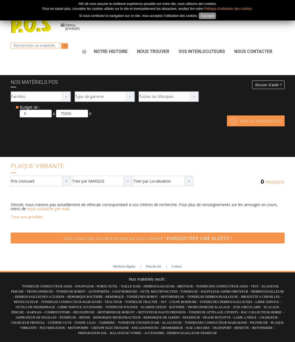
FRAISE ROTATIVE (217, 317)
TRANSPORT (222, 328)
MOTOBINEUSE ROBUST (116, 312)
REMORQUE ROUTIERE (85, 297)
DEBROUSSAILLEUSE (267, 291)
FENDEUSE (68, 317)
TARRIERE (107, 323)
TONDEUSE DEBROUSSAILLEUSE (212, 297)
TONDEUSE (190, 291)
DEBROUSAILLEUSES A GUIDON (40, 297)
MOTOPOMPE (78, 328)
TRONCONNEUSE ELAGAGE (208, 307)
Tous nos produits (27, 216)
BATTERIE (177, 307)
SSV (164, 302)
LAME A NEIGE (245, 317)
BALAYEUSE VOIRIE (125, 333)
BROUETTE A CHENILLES (260, 297)
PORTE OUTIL (107, 286)
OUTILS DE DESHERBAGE (35, 307)
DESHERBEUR (172, 328)
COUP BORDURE (125, 291)
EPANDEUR (191, 317)
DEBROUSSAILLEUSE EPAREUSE (192, 333)
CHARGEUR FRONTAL (28, 323)
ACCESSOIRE (154, 333)
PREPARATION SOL (92, 333)
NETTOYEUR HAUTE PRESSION (162, 312)
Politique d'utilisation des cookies (228, 9)
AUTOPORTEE (99, 291)
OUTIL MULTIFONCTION (158, 291)
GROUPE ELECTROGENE (110, 328)
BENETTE (242, 328)
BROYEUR (185, 286)
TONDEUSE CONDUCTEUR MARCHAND (71, 302)
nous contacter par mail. (48, 208)
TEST (255, 286)
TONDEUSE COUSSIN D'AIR (138, 323)
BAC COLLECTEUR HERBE (261, 312)
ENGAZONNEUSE (145, 328)
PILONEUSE (259, 323)
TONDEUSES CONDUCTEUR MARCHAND (216, 323)
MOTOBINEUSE (172, 297)
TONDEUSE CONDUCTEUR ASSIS (47, 286)
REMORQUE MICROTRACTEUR (117, 317)
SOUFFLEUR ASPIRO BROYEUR (224, 291)
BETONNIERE (262, 328)
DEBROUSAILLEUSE (159, 286)
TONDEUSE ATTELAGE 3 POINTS (213, 312)
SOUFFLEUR (84, 286)
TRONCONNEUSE (40, 291)
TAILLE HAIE (131, 286)
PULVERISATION (52, 328)
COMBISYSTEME (57, 312)
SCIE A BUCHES (198, 328)
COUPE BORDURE (183, 302)
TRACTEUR (113, 302)
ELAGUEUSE (172, 323)
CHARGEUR (268, 317)
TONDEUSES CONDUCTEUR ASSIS (222, 286)
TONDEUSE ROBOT (70, 291)
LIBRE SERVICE (267, 302)
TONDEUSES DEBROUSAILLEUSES (226, 302)
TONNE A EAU (85, 323)
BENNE (84, 317)
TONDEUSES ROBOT (142, 297)
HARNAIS (34, 312)
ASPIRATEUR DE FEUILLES (36, 317)
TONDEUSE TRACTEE (141, 302)
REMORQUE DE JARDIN (162, 317)
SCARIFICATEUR (153, 307)
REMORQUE (115, 297)
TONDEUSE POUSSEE (122, 307)
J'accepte (207, 16)
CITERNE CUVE (59, 323)
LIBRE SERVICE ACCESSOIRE (80, 307)
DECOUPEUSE (84, 312)
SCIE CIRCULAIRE (247, 307)
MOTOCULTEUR (26, 302)
